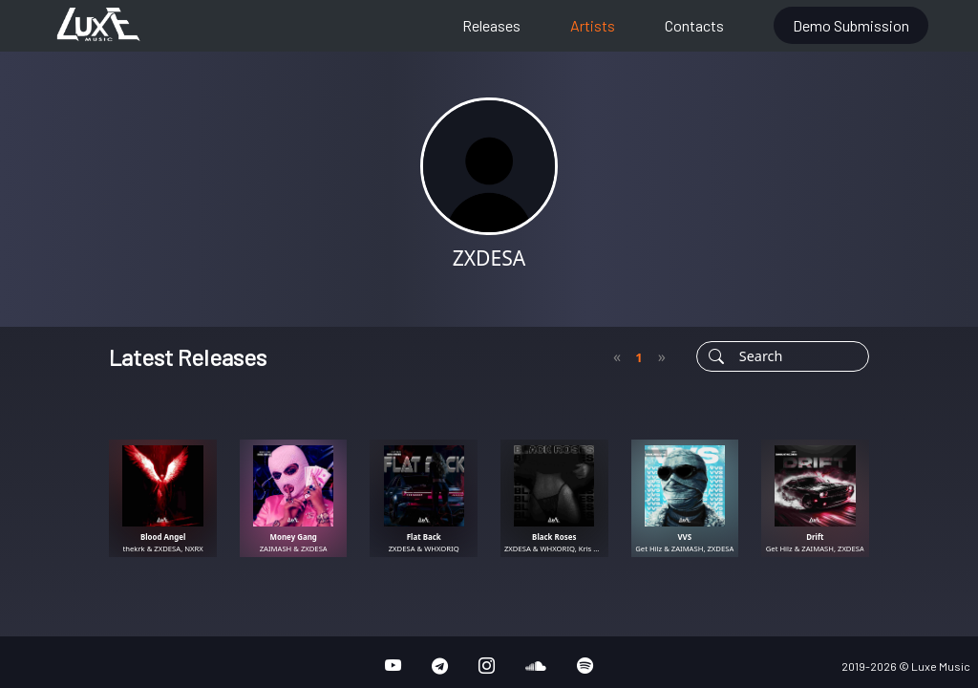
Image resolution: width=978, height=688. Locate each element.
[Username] (799, 356)
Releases (491, 25)
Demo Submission (851, 25)
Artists (592, 25)
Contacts (694, 25)
